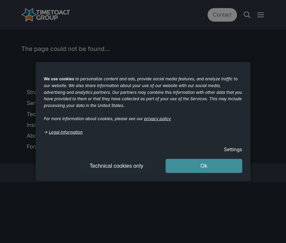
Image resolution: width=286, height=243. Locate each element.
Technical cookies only (116, 165)
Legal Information (66, 131)
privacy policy (157, 118)
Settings (233, 149)
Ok (203, 165)
